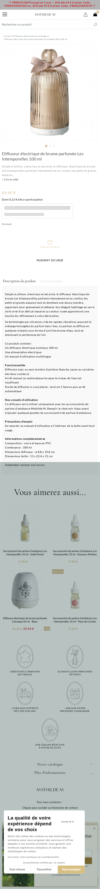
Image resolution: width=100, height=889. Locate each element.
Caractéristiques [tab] (51, 281)
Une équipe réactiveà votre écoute (50, 746)
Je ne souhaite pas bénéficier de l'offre (66, 875)
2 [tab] (50, 146)
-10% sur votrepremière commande (75, 709)
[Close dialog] (94, 828)
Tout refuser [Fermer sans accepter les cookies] (17, 869)
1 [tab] (46, 146)
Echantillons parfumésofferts (75, 673)
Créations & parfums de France (25, 673)
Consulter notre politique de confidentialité (33, 857)
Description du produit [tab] (19, 281)
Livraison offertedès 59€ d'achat (25, 709)
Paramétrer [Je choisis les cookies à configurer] (44, 869)
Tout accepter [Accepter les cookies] (71, 869)
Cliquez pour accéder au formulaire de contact (50, 807)
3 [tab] (54, 146)
